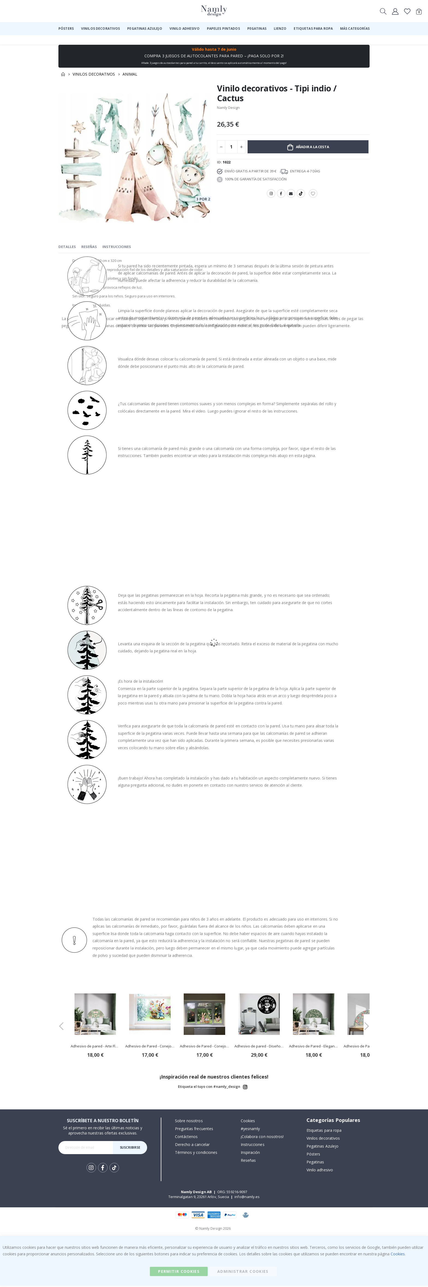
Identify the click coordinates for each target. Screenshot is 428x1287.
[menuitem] (66, 28)
